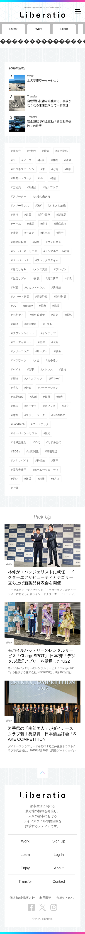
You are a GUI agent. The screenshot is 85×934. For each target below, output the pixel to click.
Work (9, 564)
